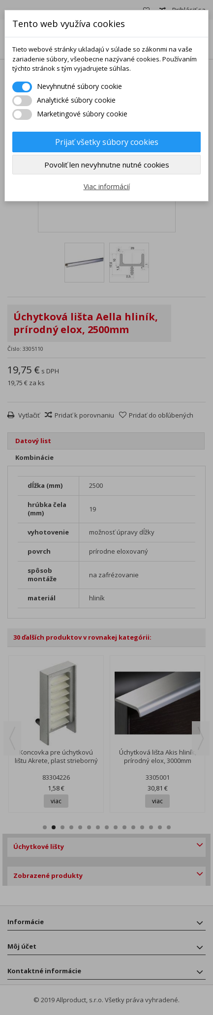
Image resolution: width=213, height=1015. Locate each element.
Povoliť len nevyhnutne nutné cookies (106, 164)
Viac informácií (107, 186)
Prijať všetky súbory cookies (106, 142)
